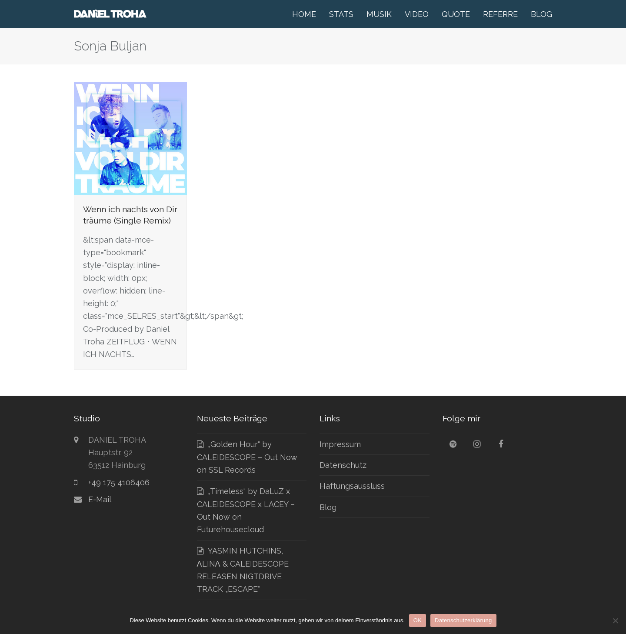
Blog (328, 507)
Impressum (340, 444)
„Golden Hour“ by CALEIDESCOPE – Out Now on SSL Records (247, 457)
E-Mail (99, 499)
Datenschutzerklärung (463, 620)
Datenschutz (343, 465)
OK (417, 620)
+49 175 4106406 (119, 482)
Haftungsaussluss (352, 486)
